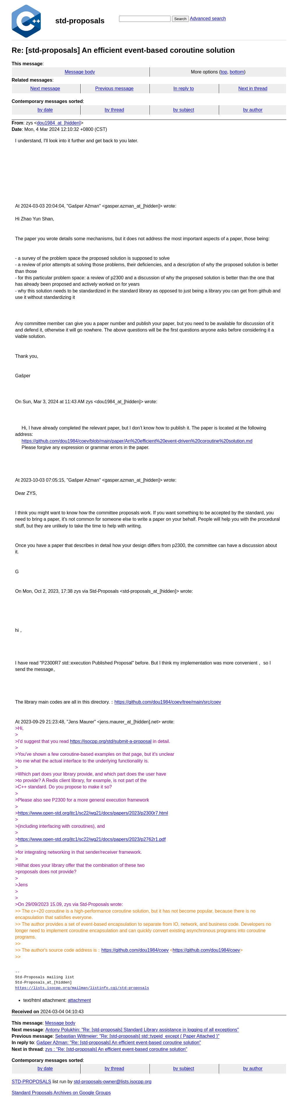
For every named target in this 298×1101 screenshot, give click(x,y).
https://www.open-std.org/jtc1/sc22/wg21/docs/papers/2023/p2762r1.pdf (92, 839)
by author (252, 109)
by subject (183, 109)
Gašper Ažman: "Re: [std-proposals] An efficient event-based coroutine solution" (118, 1042)
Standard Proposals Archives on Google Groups (61, 1092)
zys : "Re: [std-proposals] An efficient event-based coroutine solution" (116, 1049)
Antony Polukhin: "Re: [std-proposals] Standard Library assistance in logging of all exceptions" (142, 1029)
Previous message (114, 88)
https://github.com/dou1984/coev (134, 950)
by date (45, 109)
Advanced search (208, 18)
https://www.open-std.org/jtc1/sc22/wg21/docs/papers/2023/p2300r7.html (93, 813)
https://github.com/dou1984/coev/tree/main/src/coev (167, 701)
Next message (45, 88)
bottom (237, 71)
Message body (80, 71)
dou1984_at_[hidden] (59, 122)
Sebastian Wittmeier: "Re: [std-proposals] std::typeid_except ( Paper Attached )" (137, 1036)
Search (180, 19)
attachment (79, 1000)
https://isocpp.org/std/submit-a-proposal (111, 741)
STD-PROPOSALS (31, 1081)
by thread (114, 109)
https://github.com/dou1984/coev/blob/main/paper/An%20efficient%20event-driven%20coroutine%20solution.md (137, 441)
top (224, 71)
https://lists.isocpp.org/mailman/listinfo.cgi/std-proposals (82, 988)
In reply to (183, 88)
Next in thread (252, 88)
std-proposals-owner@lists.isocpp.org (112, 1081)
